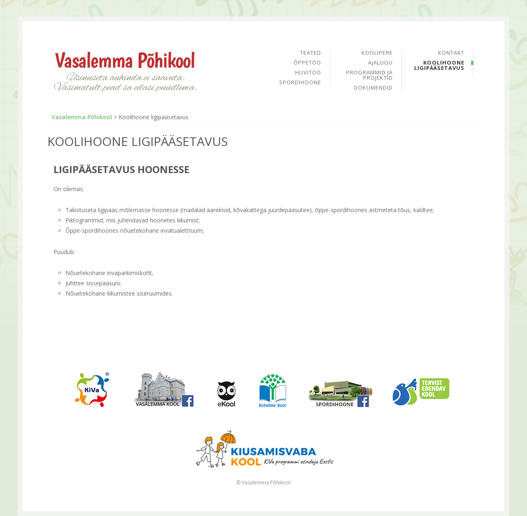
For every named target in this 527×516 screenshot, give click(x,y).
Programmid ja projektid (369, 75)
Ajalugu (380, 63)
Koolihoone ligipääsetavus (439, 65)
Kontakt (451, 53)
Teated (310, 53)
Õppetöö (307, 63)
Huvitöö (308, 73)
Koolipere (377, 53)
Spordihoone (300, 82)
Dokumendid (373, 87)
